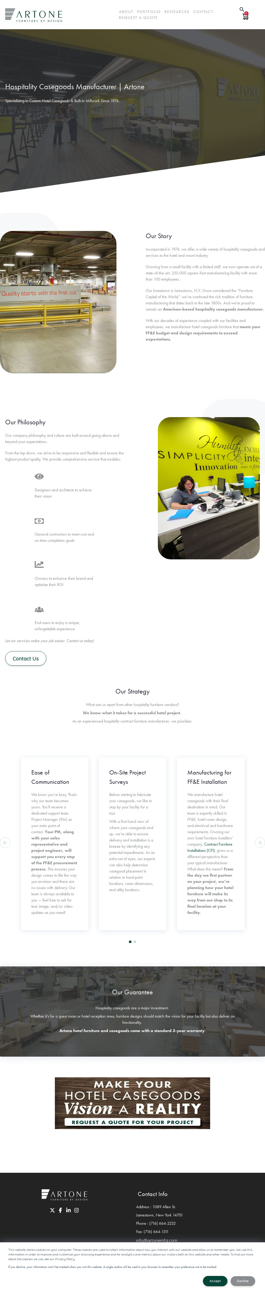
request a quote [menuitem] (138, 17)
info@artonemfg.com (156, 1241)
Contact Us (27, 658)
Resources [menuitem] (177, 11)
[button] (130, 942)
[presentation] (5, 843)
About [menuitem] (126, 11)
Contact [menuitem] (203, 11)
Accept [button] (215, 1281)
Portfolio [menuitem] (149, 11)
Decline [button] (243, 1281)
